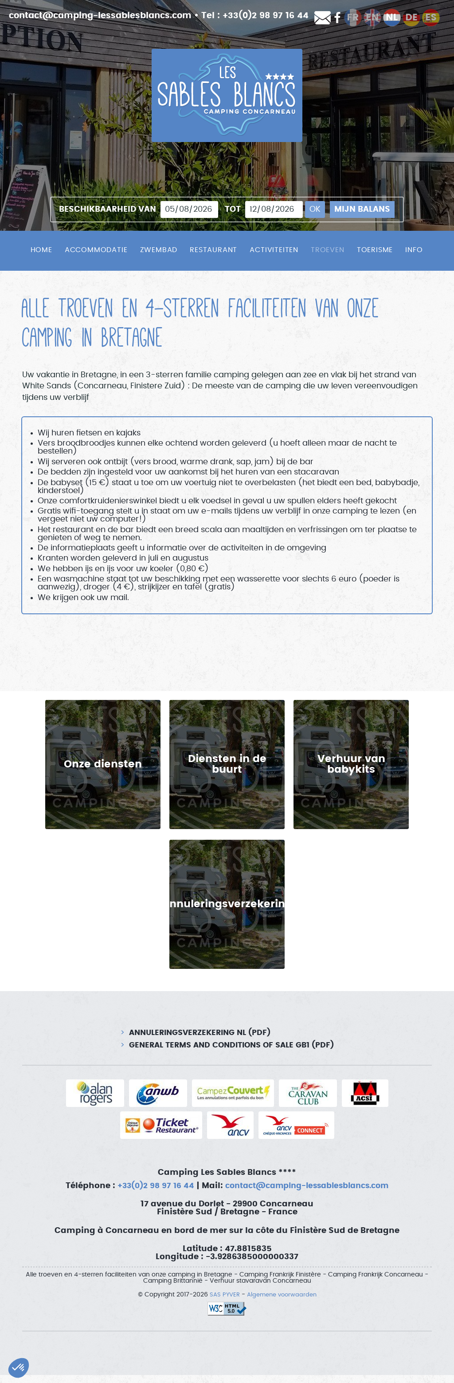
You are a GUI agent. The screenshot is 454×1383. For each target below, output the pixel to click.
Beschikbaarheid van (107, 209)
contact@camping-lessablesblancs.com (106, 15)
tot (233, 209)
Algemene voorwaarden (282, 1303)
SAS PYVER (222, 1303)
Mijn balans (362, 209)
